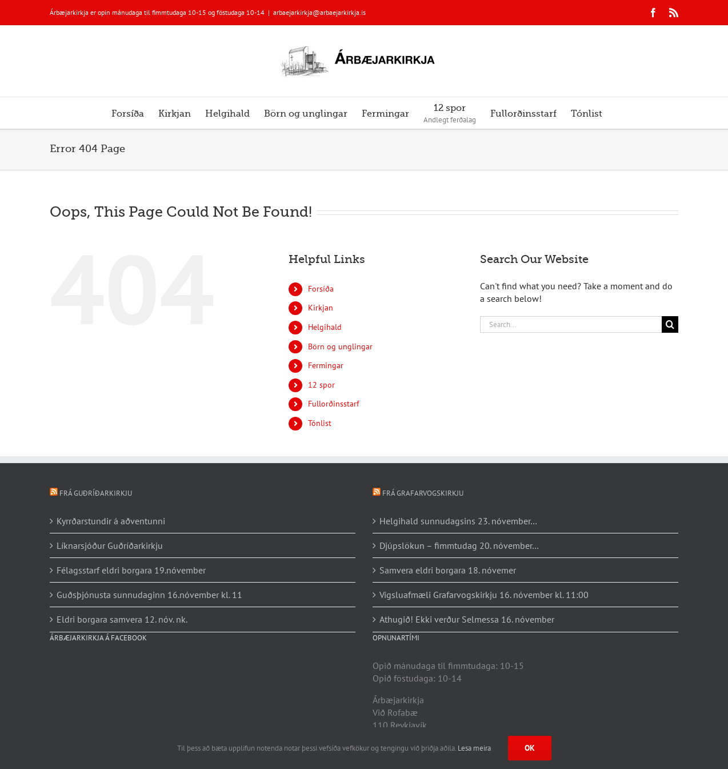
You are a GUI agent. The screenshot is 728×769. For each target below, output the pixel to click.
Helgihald (325, 327)
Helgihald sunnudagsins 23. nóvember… (458, 521)
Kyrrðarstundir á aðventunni (111, 521)
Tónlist (319, 423)
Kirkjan (320, 307)
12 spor (321, 385)
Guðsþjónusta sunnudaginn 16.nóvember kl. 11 (149, 594)
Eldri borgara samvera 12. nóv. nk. (122, 619)
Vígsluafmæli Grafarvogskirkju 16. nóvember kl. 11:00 (484, 594)
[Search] (670, 324)
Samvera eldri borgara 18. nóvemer (447, 570)
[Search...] (571, 324)
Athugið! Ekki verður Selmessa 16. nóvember (466, 619)
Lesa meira (474, 748)
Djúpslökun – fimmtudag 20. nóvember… (459, 545)
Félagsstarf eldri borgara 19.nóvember (131, 570)
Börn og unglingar (340, 346)
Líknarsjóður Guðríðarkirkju (110, 545)
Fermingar (325, 365)
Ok (530, 748)
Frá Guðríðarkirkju (95, 493)
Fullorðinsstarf (333, 404)
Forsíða (321, 289)
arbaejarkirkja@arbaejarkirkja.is (319, 12)
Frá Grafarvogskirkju (422, 493)
